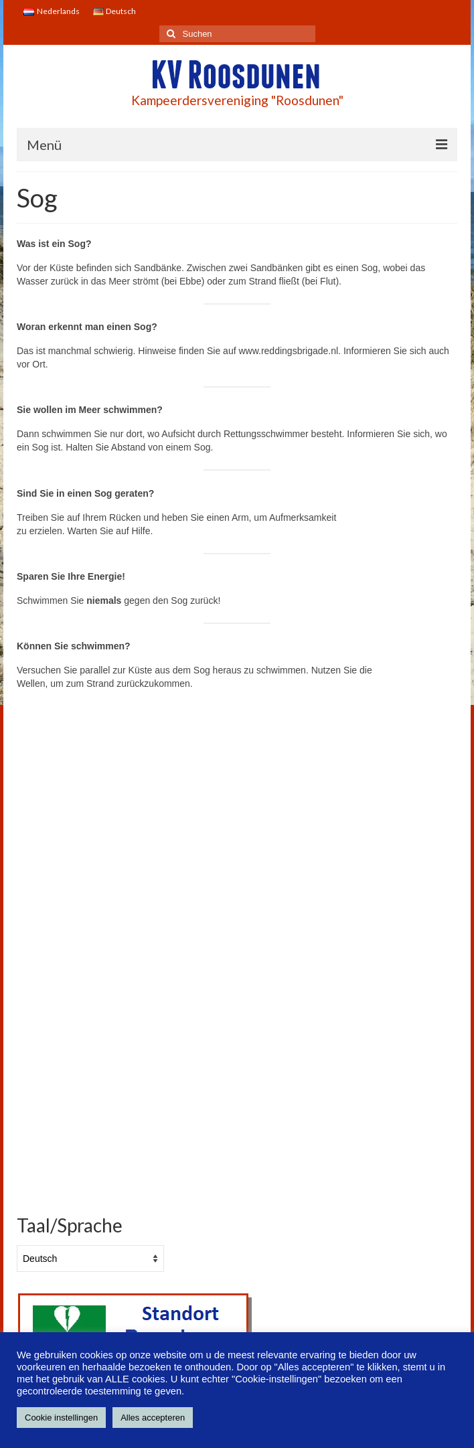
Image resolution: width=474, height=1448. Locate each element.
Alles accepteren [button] (153, 1418)
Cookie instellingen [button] (61, 1418)
